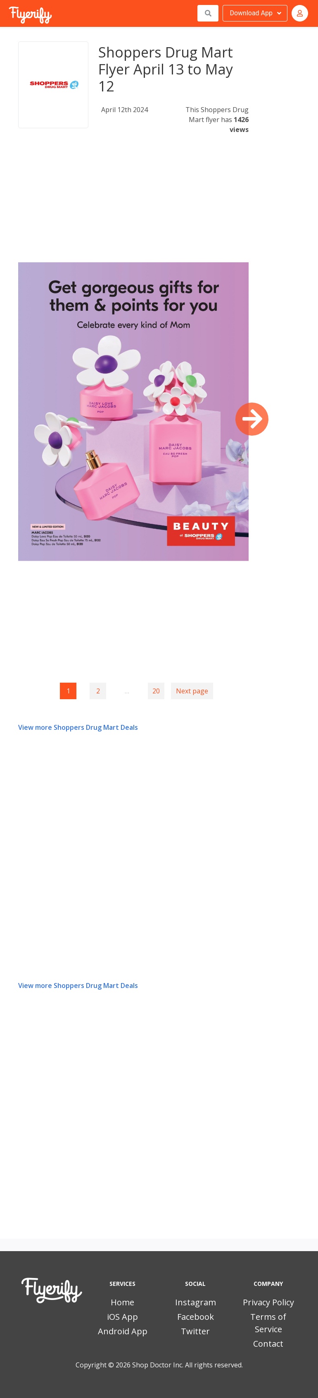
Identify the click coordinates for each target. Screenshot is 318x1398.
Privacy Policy (268, 1302)
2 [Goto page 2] (98, 690)
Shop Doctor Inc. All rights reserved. (187, 1364)
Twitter (195, 1331)
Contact (268, 1343)
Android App (122, 1331)
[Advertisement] (133, 204)
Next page (192, 690)
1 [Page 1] (68, 690)
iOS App (122, 1316)
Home (122, 1302)
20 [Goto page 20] (156, 690)
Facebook (195, 1316)
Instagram (195, 1302)
